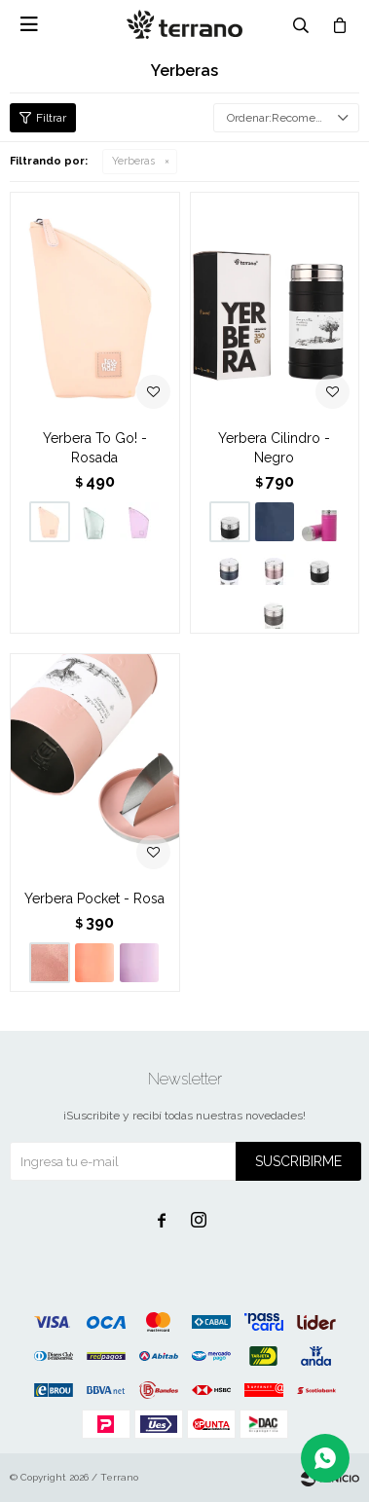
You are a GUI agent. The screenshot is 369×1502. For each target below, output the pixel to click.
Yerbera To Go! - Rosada (95, 447)
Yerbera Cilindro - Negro (274, 447)
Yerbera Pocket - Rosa (94, 898)
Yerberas (133, 161)
